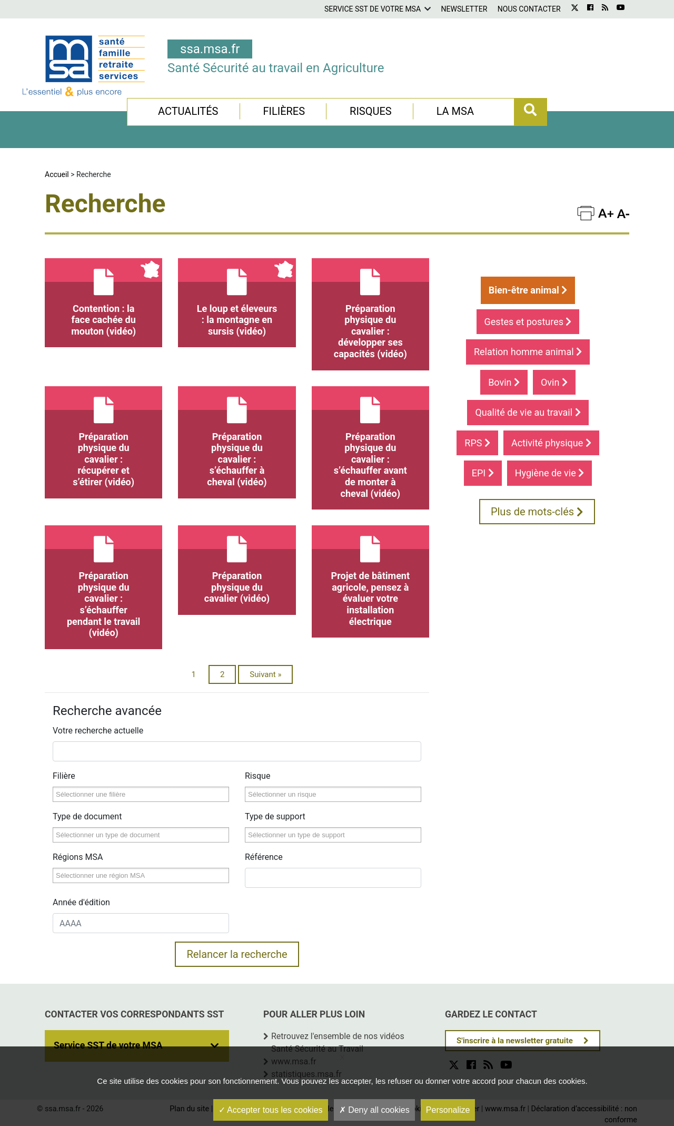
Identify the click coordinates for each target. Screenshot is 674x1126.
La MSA (455, 111)
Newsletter (464, 9)
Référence (264, 857)
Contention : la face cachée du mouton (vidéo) (103, 297)
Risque (257, 776)
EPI (483, 472)
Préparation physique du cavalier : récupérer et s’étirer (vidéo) (103, 436)
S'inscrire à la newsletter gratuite (515, 1040)
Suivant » (265, 674)
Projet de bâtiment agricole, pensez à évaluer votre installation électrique (370, 575)
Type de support (275, 816)
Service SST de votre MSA (372, 9)
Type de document (87, 816)
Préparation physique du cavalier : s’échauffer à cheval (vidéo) (236, 436)
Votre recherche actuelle (98, 731)
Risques (371, 111)
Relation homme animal (528, 351)
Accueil (57, 174)
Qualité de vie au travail (527, 412)
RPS (477, 442)
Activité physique (551, 442)
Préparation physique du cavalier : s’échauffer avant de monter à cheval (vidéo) (370, 442)
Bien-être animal (528, 290)
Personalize (448, 1109)
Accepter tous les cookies (271, 1109)
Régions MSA (78, 857)
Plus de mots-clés (537, 511)
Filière (64, 776)
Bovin (504, 382)
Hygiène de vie (549, 472)
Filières (284, 111)
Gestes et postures (528, 321)
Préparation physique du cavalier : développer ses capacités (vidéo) (370, 308)
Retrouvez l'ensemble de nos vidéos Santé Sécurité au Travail (337, 1042)
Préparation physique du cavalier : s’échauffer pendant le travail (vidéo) (103, 581)
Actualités (188, 111)
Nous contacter (529, 9)
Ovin (554, 382)
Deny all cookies (374, 1109)
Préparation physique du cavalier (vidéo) (236, 564)
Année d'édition (81, 902)
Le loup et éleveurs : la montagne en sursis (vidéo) (236, 297)
